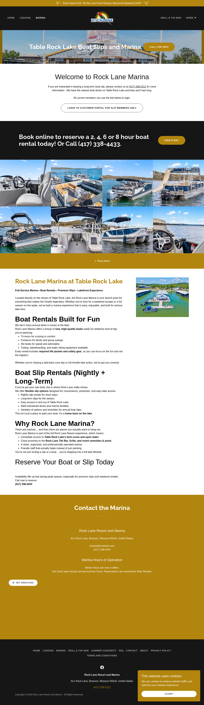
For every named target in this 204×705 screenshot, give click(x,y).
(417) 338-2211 (137, 86)
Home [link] (11, 18)
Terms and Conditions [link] (102, 655)
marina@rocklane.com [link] (101, 546)
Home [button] (36, 650)
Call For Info (159, 47)
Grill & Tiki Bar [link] (171, 18)
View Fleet (171, 140)
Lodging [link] (25, 18)
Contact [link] (132, 650)
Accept (169, 694)
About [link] (144, 650)
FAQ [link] (121, 650)
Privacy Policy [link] (161, 650)
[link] (102, 18)
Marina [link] (41, 18)
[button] (191, 18)
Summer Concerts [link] (103, 650)
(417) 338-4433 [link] (102, 549)
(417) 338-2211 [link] (102, 687)
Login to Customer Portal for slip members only (101, 108)
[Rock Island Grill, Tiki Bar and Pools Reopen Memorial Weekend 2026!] (102, 3)
